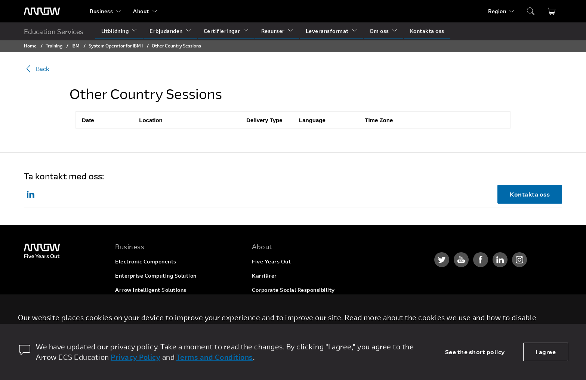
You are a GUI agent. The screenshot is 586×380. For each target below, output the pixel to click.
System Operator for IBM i (116, 46)
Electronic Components (145, 261)
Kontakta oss (427, 30)
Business (101, 11)
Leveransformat (327, 30)
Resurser (273, 30)
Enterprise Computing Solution (156, 275)
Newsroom (266, 318)
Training (54, 46)
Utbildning (115, 30)
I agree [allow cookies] (546, 352)
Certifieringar (222, 30)
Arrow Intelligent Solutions (150, 289)
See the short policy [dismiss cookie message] (475, 352)
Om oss (379, 30)
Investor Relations (276, 304)
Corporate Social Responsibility (293, 289)
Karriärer (264, 275)
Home (30, 46)
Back (36, 68)
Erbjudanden (166, 30)
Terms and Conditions (214, 357)
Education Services (53, 31)
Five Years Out (271, 261)
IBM (75, 46)
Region (497, 11)
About (141, 11)
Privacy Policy (135, 357)
